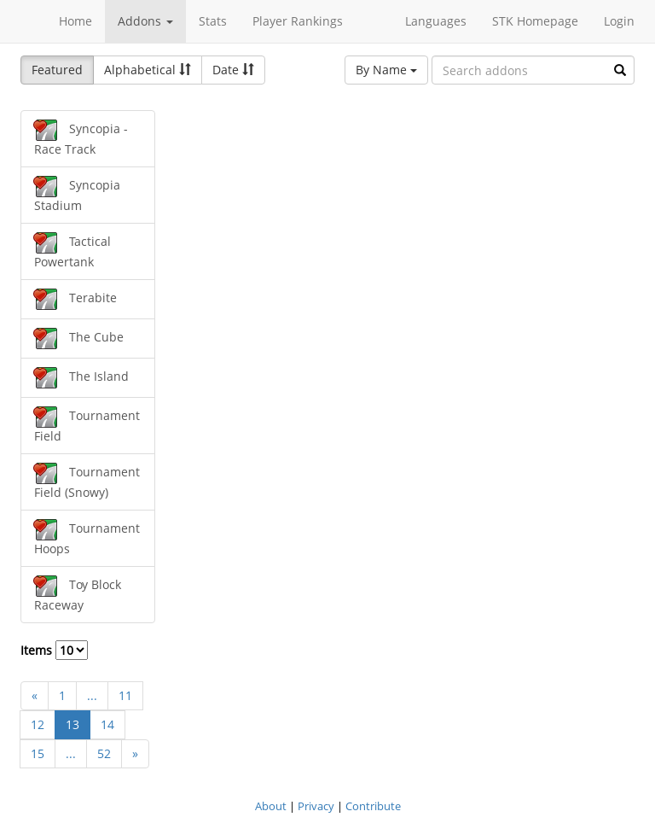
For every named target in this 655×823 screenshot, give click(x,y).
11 (125, 695)
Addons (145, 21)
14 (107, 724)
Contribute (373, 806)
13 (72, 724)
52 (104, 753)
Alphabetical (147, 69)
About (271, 806)
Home (75, 21)
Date (233, 69)
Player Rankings (297, 21)
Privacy (316, 806)
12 (37, 724)
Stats (213, 21)
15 (37, 753)
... (92, 695)
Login (619, 21)
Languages (436, 21)
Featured (57, 69)
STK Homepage (535, 21)
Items (54, 650)
